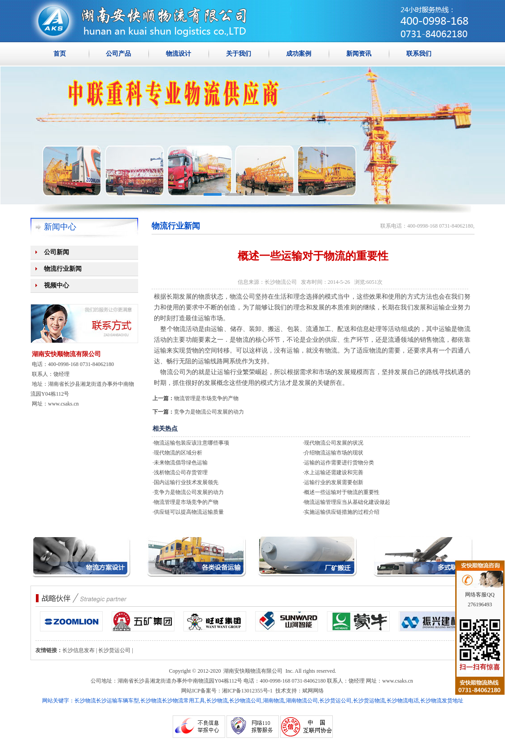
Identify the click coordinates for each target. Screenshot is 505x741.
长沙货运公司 (114, 650)
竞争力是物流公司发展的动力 (209, 412)
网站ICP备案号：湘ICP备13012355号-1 (226, 691)
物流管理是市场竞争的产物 (206, 398)
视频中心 (56, 285)
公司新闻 (56, 252)
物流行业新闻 (63, 268)
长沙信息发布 (78, 650)
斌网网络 (313, 691)
